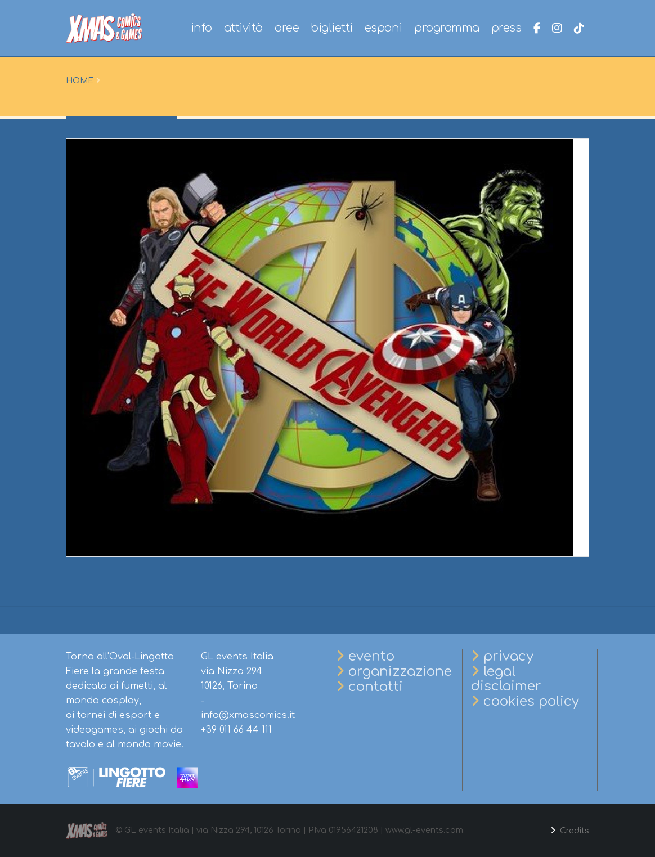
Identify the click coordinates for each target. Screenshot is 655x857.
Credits (573, 830)
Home (79, 80)
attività (243, 27)
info (201, 27)
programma (446, 27)
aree (287, 27)
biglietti (332, 27)
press (506, 27)
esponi (383, 27)
